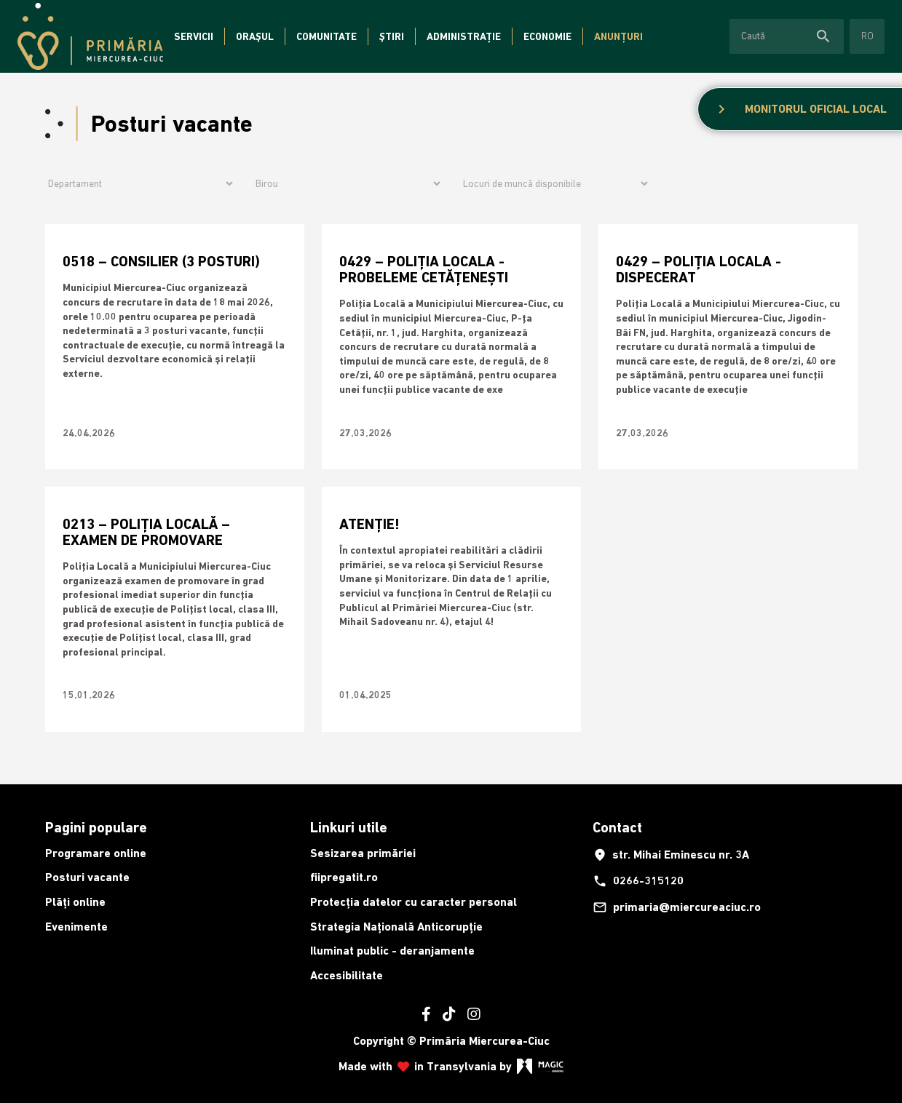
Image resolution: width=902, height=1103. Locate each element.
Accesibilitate (346, 975)
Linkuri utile (348, 827)
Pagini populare (96, 827)
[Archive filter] (555, 183)
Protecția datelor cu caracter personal (413, 902)
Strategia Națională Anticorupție (396, 926)
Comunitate (326, 36)
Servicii (193, 36)
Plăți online (75, 902)
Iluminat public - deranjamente (392, 950)
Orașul (255, 36)
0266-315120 (638, 881)
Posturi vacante (87, 877)
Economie (547, 36)
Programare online (95, 853)
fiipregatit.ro (344, 877)
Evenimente (76, 926)
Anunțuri (618, 36)
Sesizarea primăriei (363, 853)
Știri (391, 36)
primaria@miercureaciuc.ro (677, 907)
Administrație (464, 36)
